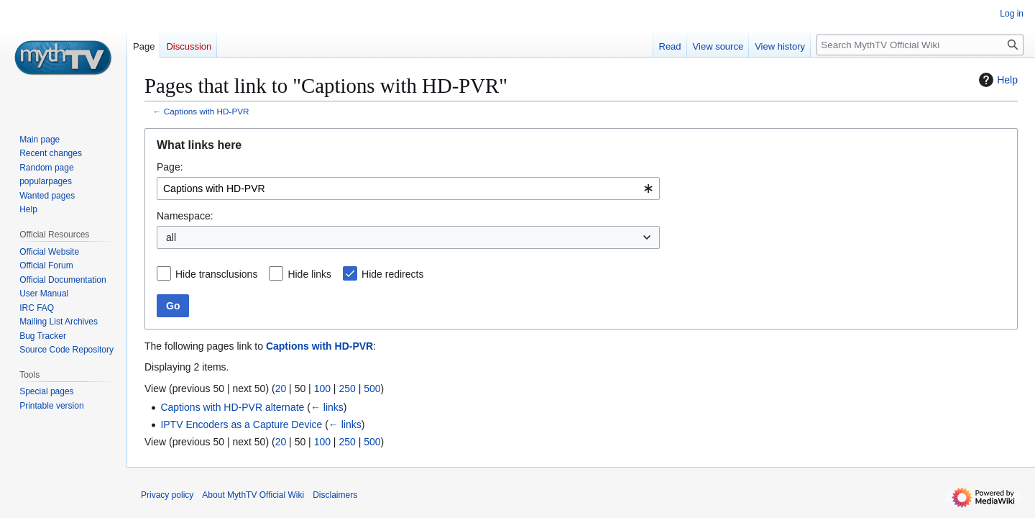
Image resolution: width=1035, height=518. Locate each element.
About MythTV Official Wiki (253, 495)
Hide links (309, 274)
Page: (170, 167)
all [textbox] (171, 237)
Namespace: (185, 216)
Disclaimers (335, 495)
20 (281, 388)
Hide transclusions (216, 274)
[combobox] (408, 188)
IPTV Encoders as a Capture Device (241, 424)
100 (322, 388)
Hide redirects (392, 274)
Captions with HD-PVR (206, 111)
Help (996, 80)
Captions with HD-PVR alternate (232, 407)
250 (347, 388)
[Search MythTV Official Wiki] (920, 45)
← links (327, 407)
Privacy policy (167, 495)
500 (372, 388)
